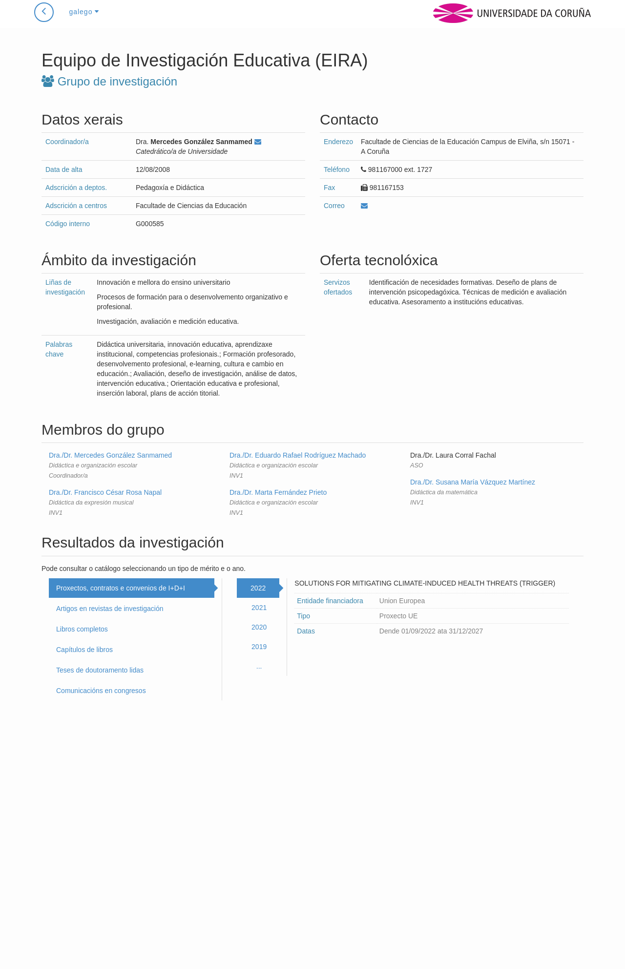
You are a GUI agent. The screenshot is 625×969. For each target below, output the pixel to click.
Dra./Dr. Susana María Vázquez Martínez (472, 482)
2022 (258, 588)
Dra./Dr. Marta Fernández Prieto (278, 492)
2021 (259, 607)
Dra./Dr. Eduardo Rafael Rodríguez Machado (297, 455)
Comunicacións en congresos (101, 691)
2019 (259, 647)
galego (84, 21)
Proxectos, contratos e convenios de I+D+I (120, 588)
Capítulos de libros (84, 649)
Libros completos (82, 629)
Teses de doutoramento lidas (100, 670)
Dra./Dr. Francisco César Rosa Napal (105, 492)
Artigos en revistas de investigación (109, 608)
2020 (259, 627)
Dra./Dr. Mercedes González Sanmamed (110, 455)
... (259, 666)
